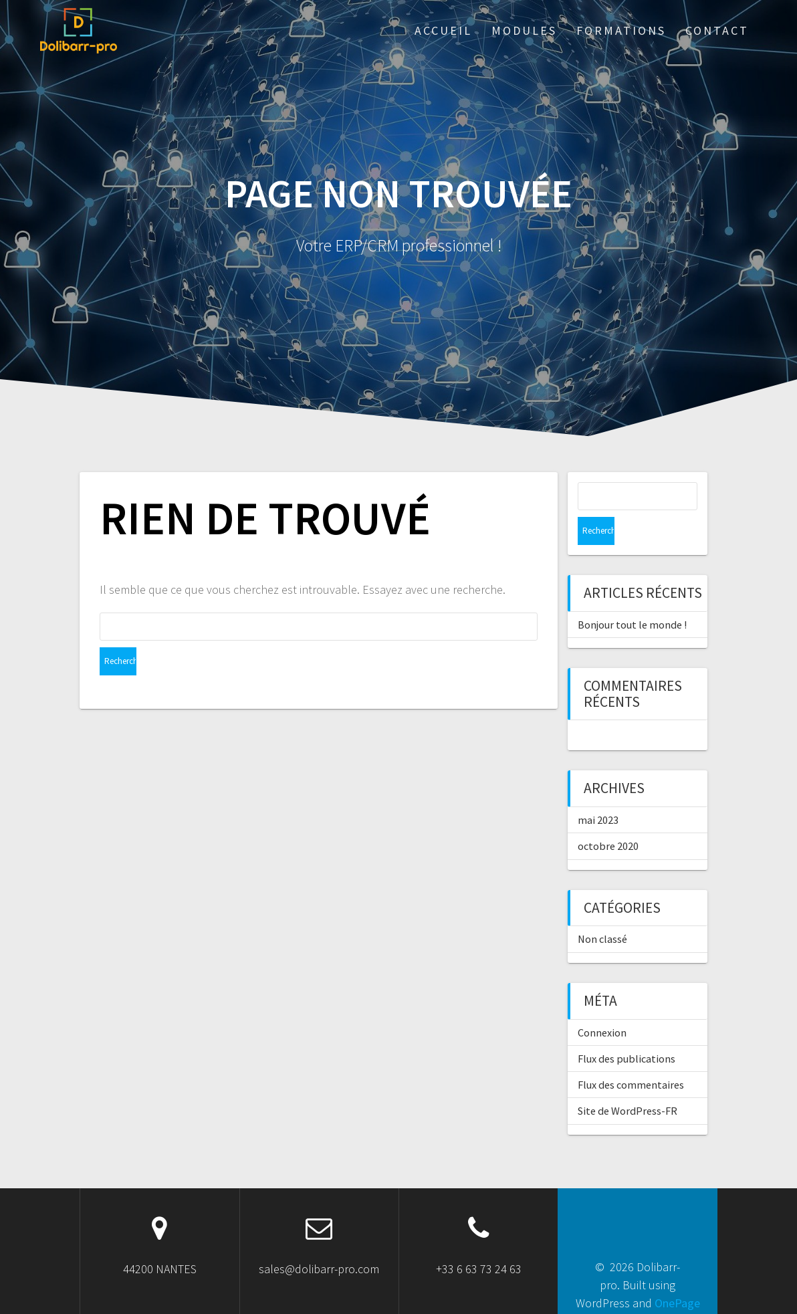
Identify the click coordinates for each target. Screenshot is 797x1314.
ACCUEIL (443, 30)
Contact (717, 30)
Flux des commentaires (631, 1056)
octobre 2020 (608, 818)
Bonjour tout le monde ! (632, 596)
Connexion (602, 1004)
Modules (524, 30)
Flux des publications (626, 1030)
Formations (621, 30)
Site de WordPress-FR (627, 1082)
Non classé (602, 910)
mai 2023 (598, 791)
